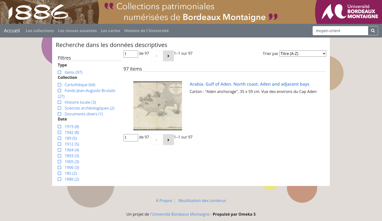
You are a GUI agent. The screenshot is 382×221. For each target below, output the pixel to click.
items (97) (73, 72)
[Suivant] (168, 55)
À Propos (164, 200)
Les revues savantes (77, 30)
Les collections (40, 30)
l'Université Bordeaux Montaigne (180, 214)
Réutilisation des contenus (202, 200)
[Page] (131, 54)
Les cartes (110, 30)
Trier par (270, 53)
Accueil (12, 30)
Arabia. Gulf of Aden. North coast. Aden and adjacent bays (249, 84)
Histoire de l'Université (146, 30)
